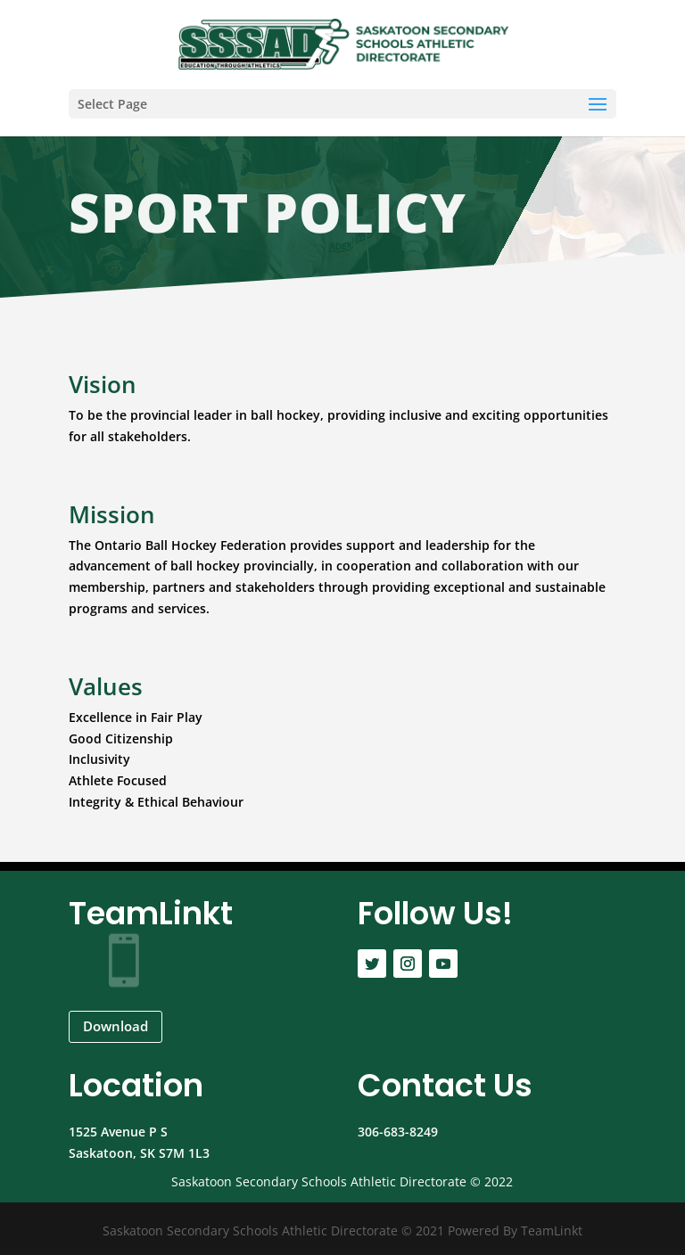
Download (115, 1026)
